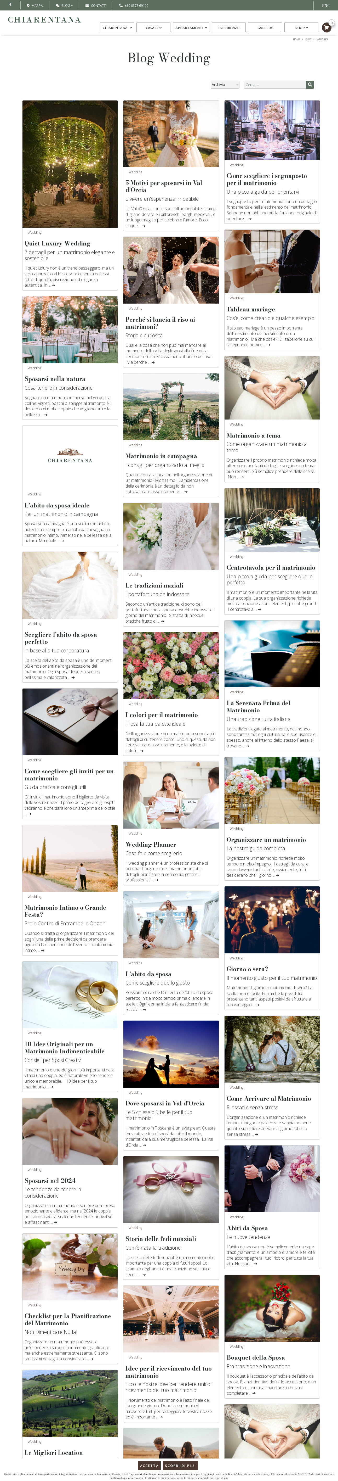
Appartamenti (191, 28)
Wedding (34, 232)
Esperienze (228, 28)
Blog (63, 5)
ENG (326, 5)
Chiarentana (118, 28)
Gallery (264, 28)
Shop (301, 28)
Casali (154, 28)
